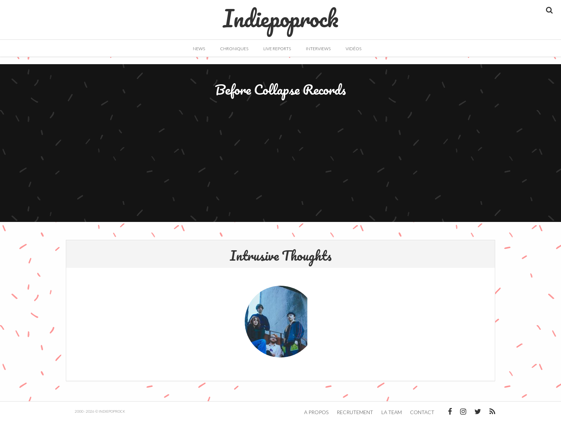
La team (391, 412)
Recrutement (355, 412)
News (199, 48)
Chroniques (234, 48)
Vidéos (353, 48)
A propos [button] (316, 412)
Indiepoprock (280, 15)
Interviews (318, 48)
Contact (422, 412)
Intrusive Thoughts (281, 255)
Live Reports (277, 48)
